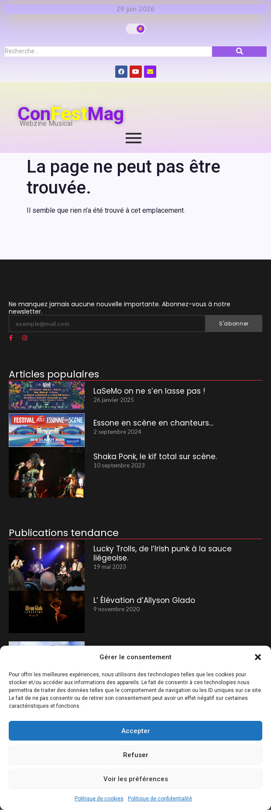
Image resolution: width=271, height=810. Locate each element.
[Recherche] (108, 51)
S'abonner (234, 323)
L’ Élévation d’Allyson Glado (144, 600)
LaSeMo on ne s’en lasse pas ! (149, 391)
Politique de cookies (99, 799)
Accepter (135, 731)
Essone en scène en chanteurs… (153, 423)
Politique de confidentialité (160, 799)
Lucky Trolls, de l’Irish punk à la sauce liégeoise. (162, 553)
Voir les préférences (135, 779)
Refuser (135, 755)
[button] (258, 657)
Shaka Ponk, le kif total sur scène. (155, 456)
